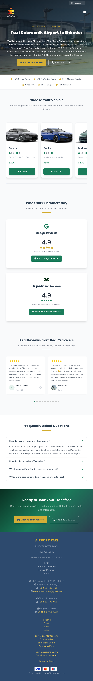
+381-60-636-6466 (48, 612)
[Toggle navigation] (84, 12)
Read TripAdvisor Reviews (46, 311)
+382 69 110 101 (62, 62)
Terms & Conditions (46, 566)
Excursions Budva (46, 642)
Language (77, 3)
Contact (46, 573)
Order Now (22, 171)
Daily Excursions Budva (46, 651)
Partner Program (46, 569)
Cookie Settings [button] (46, 661)
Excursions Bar (46, 639)
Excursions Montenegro (46, 635)
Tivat (46, 623)
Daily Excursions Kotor (46, 655)
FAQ (46, 563)
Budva (47, 626)
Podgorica (46, 619)
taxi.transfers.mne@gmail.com (47, 591)
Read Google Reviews (46, 258)
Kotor (46, 630)
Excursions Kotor (47, 646)
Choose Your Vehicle (31, 62)
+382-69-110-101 (48, 588)
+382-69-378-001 (48, 601)
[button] (34, 401)
